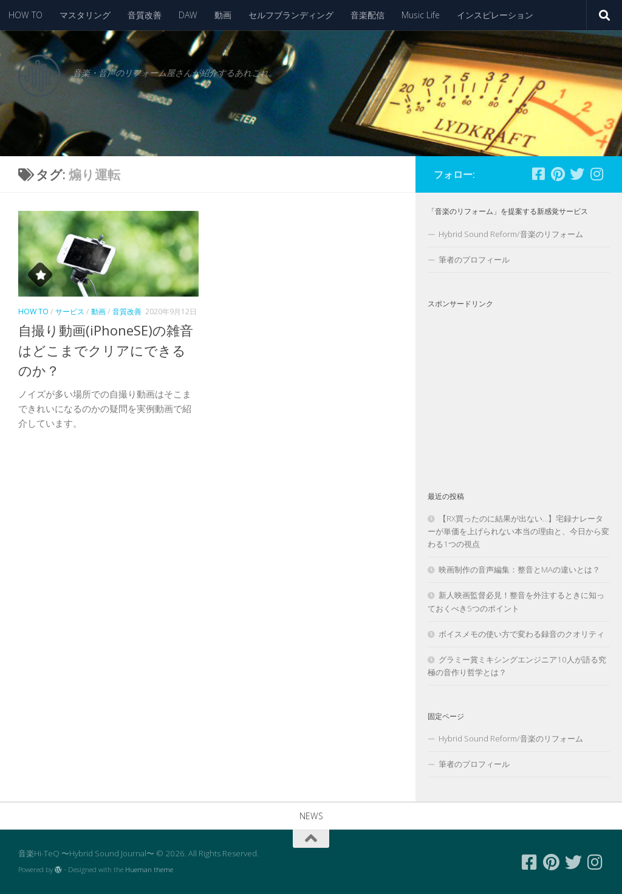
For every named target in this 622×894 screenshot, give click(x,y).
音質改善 (145, 15)
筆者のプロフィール (474, 259)
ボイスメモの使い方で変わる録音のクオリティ (521, 633)
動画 (222, 15)
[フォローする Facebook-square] (538, 174)
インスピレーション (495, 15)
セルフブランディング (290, 15)
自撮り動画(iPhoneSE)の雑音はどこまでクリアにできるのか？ (105, 350)
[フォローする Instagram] (596, 174)
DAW (188, 15)
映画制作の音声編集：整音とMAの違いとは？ (519, 569)
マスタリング (85, 15)
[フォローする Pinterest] (557, 174)
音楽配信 (367, 15)
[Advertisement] (519, 390)
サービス (69, 311)
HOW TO (26, 15)
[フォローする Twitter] (577, 174)
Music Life (421, 15)
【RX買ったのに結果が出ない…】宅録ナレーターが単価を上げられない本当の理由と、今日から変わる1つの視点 (518, 531)
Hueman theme (149, 869)
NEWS (311, 816)
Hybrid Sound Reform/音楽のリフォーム (511, 234)
